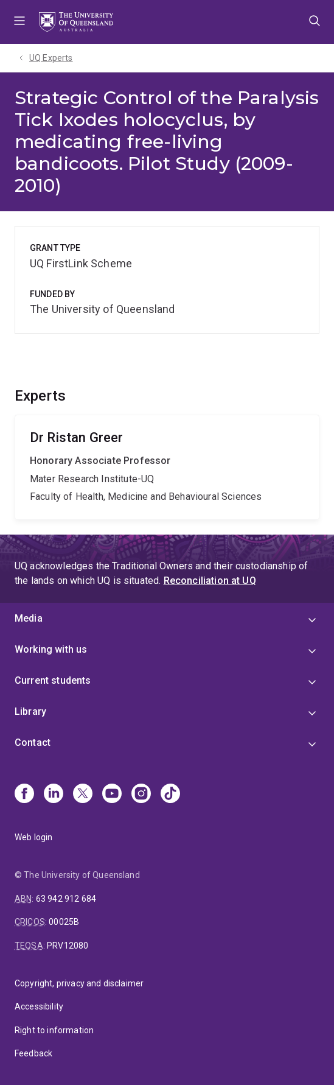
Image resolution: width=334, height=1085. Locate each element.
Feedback (33, 1053)
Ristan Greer (167, 467)
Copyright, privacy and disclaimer (79, 983)
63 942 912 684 (66, 899)
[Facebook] (24, 794)
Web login (33, 837)
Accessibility (39, 1006)
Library (30, 711)
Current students (53, 680)
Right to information (54, 1030)
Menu (19, 22)
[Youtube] (112, 794)
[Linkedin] (53, 794)
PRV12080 (67, 945)
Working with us (51, 649)
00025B (64, 922)
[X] (82, 794)
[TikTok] (170, 794)
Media (29, 618)
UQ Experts (51, 58)
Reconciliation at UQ (210, 580)
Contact (32, 742)
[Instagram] (141, 794)
